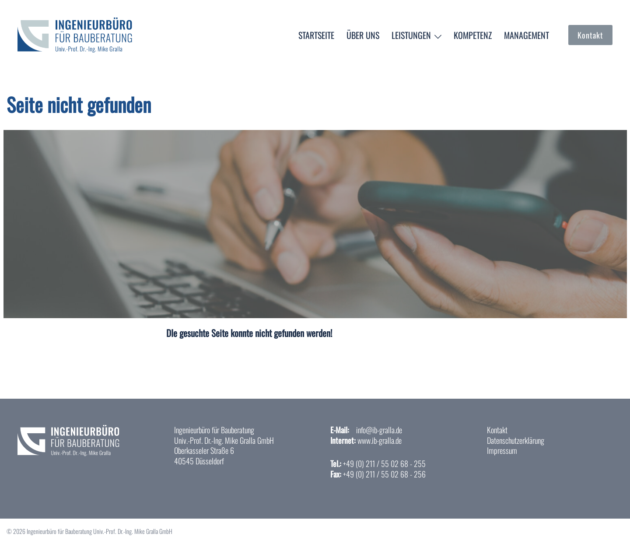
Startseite (316, 35)
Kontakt (590, 35)
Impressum (502, 450)
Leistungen (411, 35)
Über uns (362, 35)
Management (526, 35)
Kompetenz (473, 35)
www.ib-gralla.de (379, 440)
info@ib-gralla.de (379, 429)
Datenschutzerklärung (515, 440)
